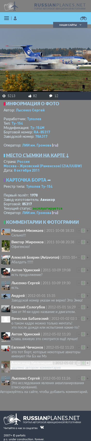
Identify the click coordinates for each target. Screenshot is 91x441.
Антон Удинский (25, 270)
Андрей (18, 295)
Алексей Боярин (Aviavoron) (35, 257)
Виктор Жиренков (27, 242)
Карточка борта (26, 180)
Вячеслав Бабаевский (30, 318)
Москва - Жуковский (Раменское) (43, 166)
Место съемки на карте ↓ (37, 155)
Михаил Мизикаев (27, 230)
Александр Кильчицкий (31, 363)
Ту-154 (17, 123)
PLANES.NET (60, 5)
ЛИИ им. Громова (36, 145)
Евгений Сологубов (28, 307)
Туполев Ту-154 (39, 186)
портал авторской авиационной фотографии (59, 9)
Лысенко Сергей (30, 110)
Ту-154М (37, 127)
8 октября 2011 (27, 170)
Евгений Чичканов (27, 347)
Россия (23, 161)
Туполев (34, 119)
